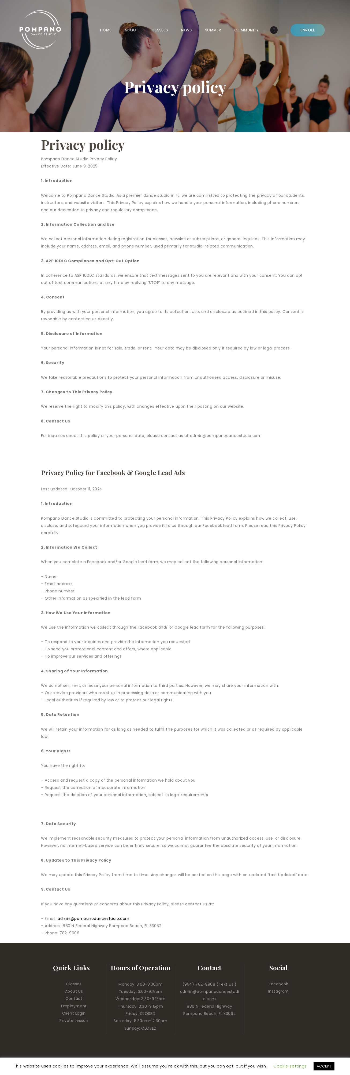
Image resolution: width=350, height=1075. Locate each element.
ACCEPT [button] (324, 1066)
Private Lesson (73, 1020)
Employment (74, 1006)
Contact (73, 998)
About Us (74, 991)
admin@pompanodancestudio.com (93, 918)
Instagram (278, 991)
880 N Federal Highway (209, 1006)
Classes (73, 984)
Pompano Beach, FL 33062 (209, 1013)
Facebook (278, 984)
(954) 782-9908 (200, 984)
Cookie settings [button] (290, 1066)
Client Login (74, 1013)
